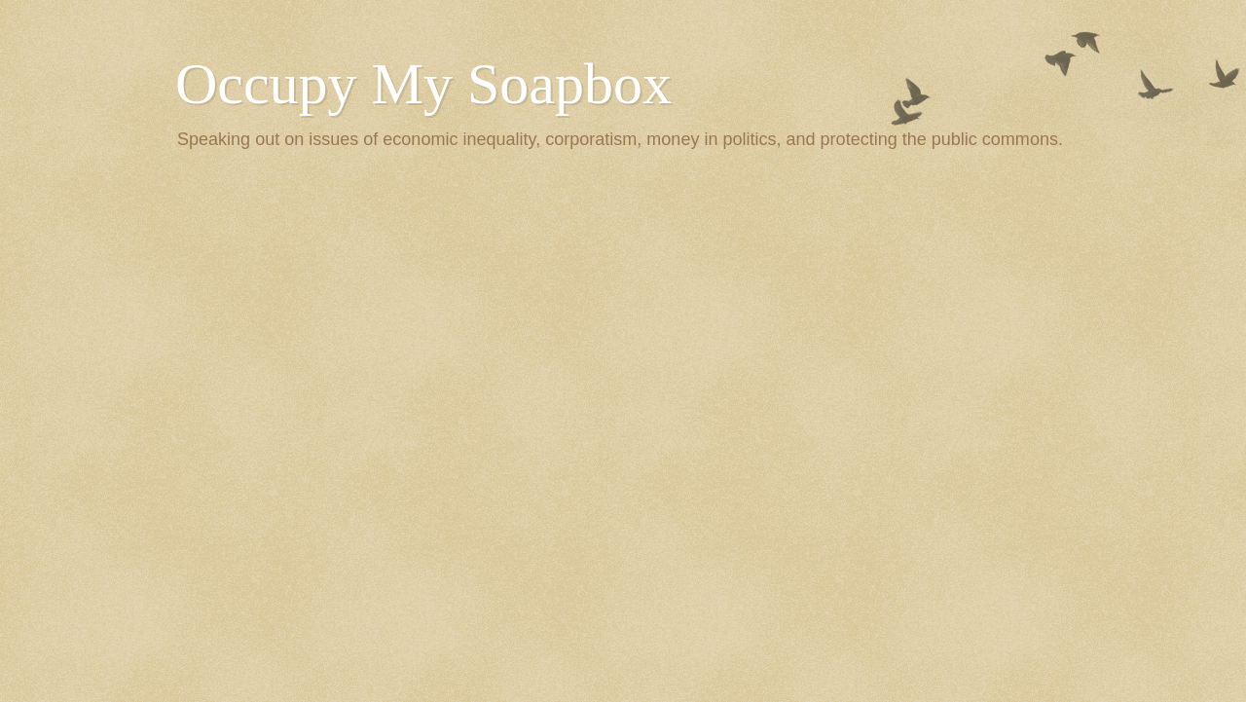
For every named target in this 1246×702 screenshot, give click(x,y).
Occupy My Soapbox (423, 84)
